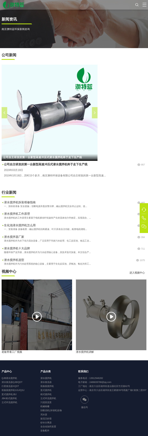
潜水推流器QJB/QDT (12, 382)
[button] (144, 4)
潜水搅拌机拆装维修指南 (20, 202)
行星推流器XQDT (10, 386)
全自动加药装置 (48, 426)
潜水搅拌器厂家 (14, 236)
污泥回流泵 (46, 402)
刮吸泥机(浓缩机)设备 (51, 410)
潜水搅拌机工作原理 (17, 213)
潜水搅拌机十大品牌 (17, 248)
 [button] (4, 112)
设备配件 (44, 430)
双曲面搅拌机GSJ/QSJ (13, 390)
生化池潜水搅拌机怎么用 (20, 225)
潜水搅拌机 (46, 378)
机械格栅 (44, 406)
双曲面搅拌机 (47, 386)
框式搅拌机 (46, 394)
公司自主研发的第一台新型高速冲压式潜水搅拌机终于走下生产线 (45, 164)
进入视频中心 (137, 272)
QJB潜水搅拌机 (9, 378)
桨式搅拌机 (46, 390)
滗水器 (43, 414)
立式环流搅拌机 (9, 402)
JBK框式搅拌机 (9, 398)
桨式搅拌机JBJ (9, 394)
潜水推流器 (46, 382)
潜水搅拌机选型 (14, 260)
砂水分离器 (46, 422)
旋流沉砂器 (46, 418)
